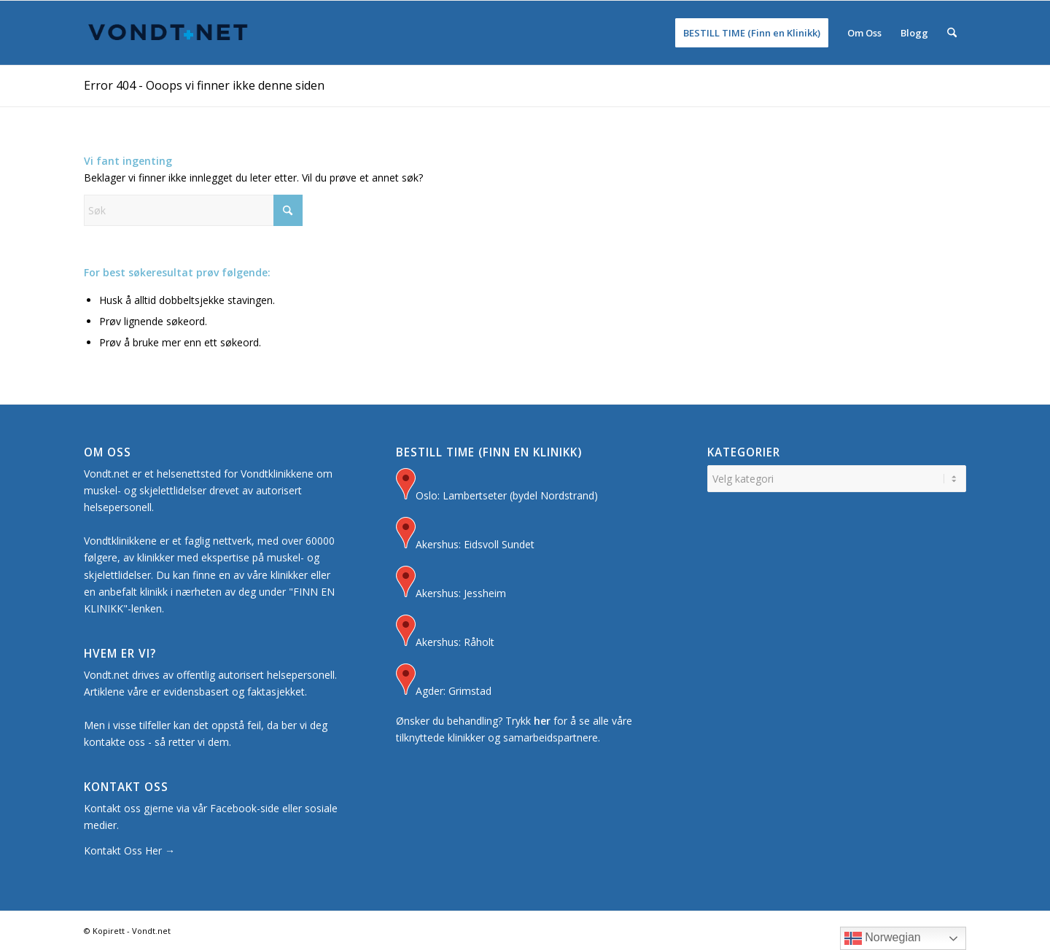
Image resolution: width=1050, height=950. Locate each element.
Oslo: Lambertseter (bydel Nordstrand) (497, 486)
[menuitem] (752, 33)
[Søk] (952, 33)
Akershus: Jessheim (451, 583)
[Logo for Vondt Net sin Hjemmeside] (168, 33)
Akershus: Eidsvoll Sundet (465, 535)
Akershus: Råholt (445, 632)
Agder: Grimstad (443, 681)
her (542, 721)
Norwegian (882, 938)
